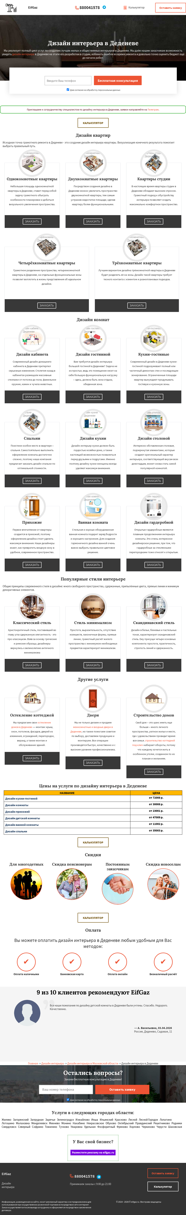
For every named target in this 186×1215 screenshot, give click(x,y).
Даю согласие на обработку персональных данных (93, 90)
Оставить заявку (170, 8)
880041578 (89, 7)
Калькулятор (133, 7)
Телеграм (153, 109)
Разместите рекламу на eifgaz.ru (93, 1152)
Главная (33, 1063)
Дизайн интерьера (52, 1063)
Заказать (32, 221)
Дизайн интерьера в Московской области (92, 1063)
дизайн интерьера (23, 54)
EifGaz (6, 1174)
